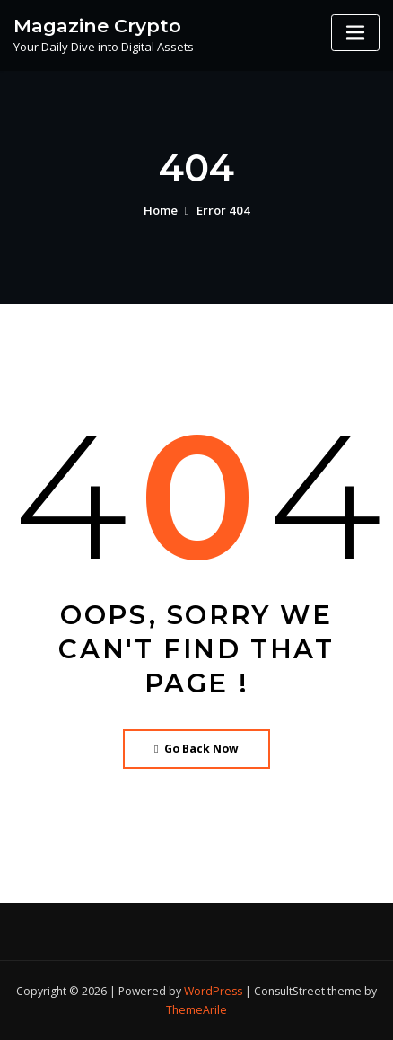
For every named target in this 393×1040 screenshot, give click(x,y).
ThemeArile (196, 1010)
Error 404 (223, 210)
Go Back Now (197, 748)
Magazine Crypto (96, 24)
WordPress (213, 990)
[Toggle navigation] (355, 32)
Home (161, 210)
